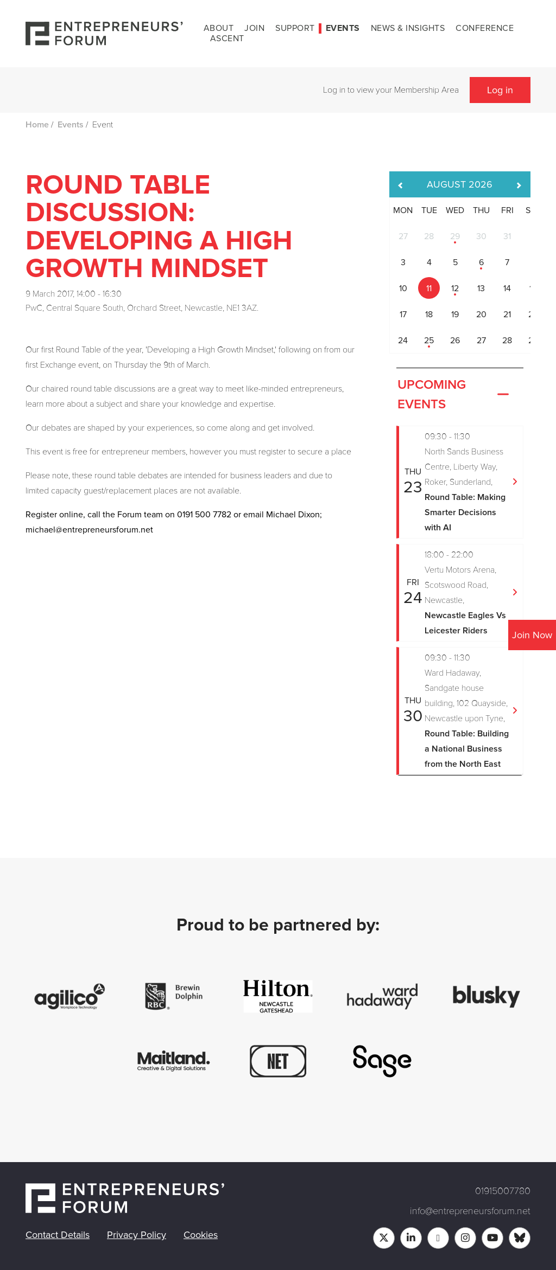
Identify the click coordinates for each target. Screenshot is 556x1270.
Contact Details (58, 1235)
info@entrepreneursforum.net (470, 1211)
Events (343, 28)
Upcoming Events (454, 395)
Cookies (201, 1235)
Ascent (227, 38)
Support (295, 28)
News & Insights (408, 28)
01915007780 (502, 1191)
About (219, 28)
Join (254, 28)
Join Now (532, 635)
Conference (485, 28)
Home (37, 124)
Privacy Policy (136, 1235)
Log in (500, 90)
